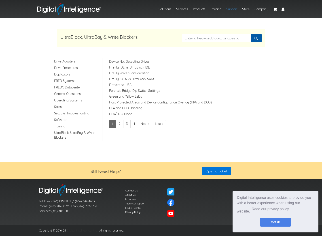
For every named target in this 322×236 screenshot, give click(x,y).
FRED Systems (64, 81)
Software (60, 120)
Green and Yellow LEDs (125, 96)
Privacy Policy (132, 212)
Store (246, 9)
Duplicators (62, 74)
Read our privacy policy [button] (270, 209)
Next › (145, 124)
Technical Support (135, 203)
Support (231, 9)
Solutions (165, 9)
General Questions (67, 94)
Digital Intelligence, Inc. (82, 230)
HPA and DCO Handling (125, 108)
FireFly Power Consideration (129, 73)
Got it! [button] (275, 222)
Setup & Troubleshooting (71, 113)
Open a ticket (216, 171)
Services (182, 9)
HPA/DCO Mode (120, 114)
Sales (58, 107)
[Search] (256, 38)
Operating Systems (68, 100)
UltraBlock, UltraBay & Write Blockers (74, 135)
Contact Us (131, 190)
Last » (159, 124)
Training (216, 9)
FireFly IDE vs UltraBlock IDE (129, 67)
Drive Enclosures (66, 68)
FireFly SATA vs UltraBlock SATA (131, 79)
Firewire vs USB (120, 85)
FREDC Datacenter (67, 87)
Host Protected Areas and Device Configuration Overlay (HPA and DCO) (160, 102)
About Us (130, 194)
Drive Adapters (64, 61)
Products (199, 9)
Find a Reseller (133, 208)
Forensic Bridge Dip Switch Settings (134, 91)
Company (261, 9)
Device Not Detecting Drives (129, 62)
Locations (130, 199)
